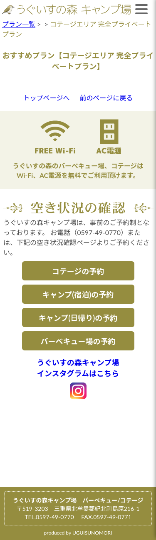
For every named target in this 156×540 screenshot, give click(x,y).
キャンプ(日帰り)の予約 (78, 317)
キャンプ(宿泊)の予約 (78, 294)
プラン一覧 (18, 24)
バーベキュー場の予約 (78, 341)
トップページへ (46, 98)
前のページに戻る (106, 98)
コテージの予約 (78, 271)
